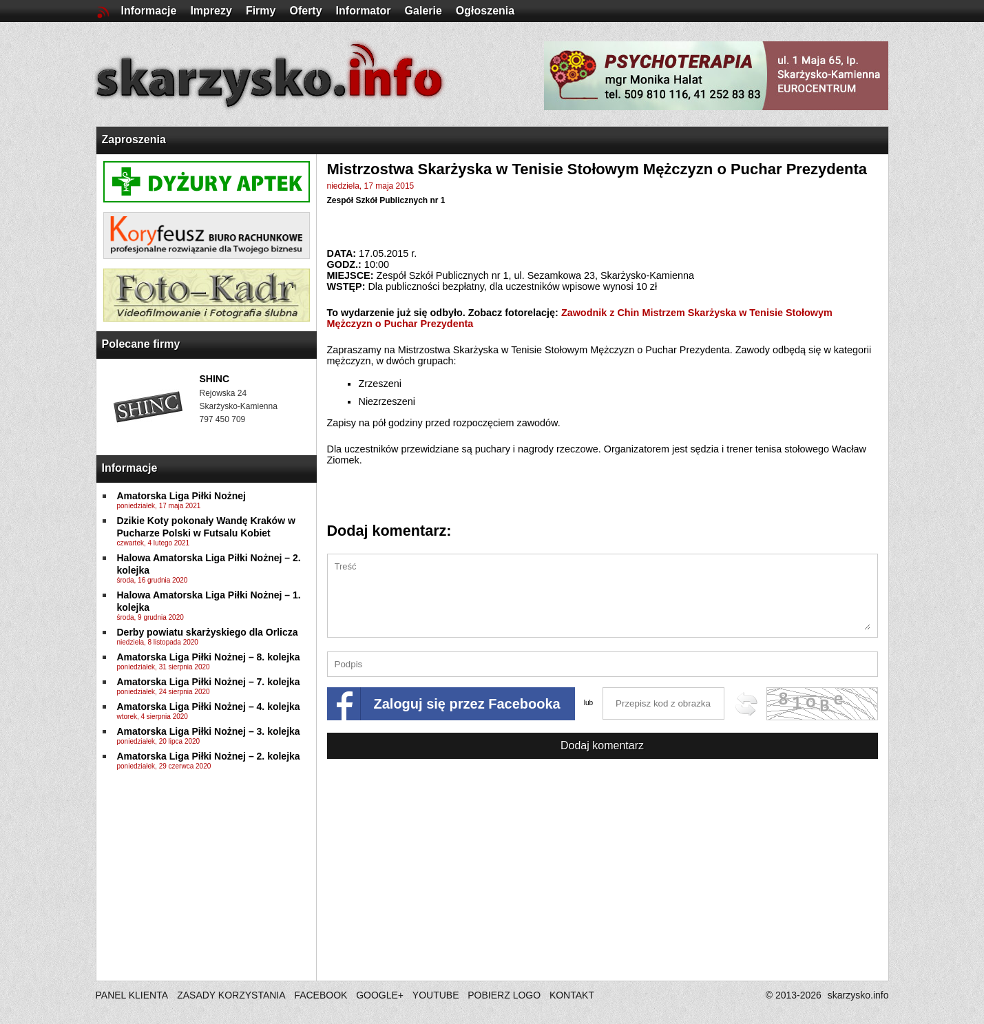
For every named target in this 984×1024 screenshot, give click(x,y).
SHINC (215, 378)
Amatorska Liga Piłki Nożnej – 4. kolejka (208, 706)
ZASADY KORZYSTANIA (231, 995)
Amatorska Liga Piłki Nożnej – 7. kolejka (208, 681)
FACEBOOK (320, 995)
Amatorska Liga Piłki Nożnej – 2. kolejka (208, 756)
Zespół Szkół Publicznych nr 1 (386, 200)
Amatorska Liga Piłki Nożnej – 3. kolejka (208, 731)
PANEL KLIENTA (133, 995)
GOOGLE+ (380, 995)
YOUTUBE (435, 995)
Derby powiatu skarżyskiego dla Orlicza (207, 632)
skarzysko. (858, 995)
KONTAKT (571, 995)
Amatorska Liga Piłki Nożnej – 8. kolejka (208, 656)
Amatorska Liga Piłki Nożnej (182, 495)
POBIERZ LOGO (504, 995)
